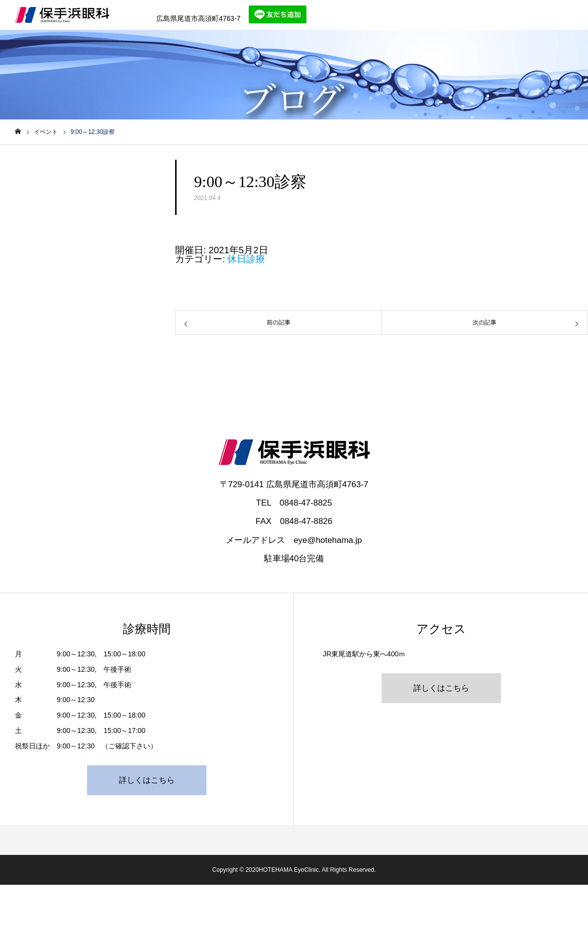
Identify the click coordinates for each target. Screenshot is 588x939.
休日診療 (246, 259)
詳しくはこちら (147, 780)
